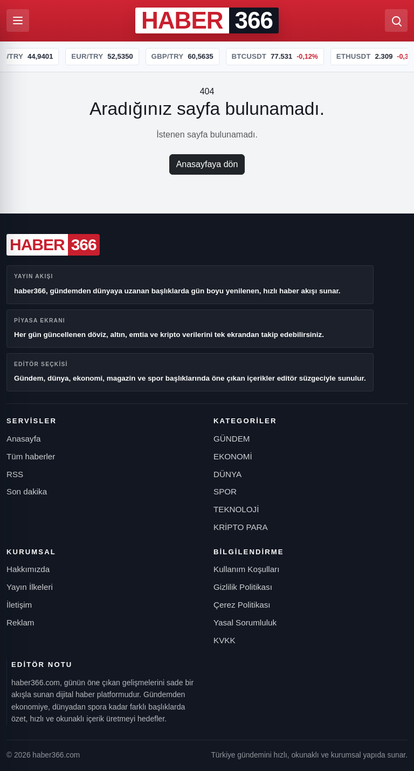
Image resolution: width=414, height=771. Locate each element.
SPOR (225, 491)
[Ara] (396, 20)
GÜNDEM (231, 438)
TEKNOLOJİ (236, 509)
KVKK (224, 640)
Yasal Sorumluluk (245, 622)
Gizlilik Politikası (242, 586)
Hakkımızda (28, 569)
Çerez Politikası (242, 604)
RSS (14, 474)
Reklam (20, 622)
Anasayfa (23, 438)
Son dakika (26, 491)
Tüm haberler (30, 456)
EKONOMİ (232, 456)
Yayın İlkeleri (29, 586)
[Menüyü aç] (17, 20)
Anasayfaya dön (207, 164)
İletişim (19, 604)
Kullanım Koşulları (246, 569)
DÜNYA (227, 474)
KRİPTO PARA (240, 527)
